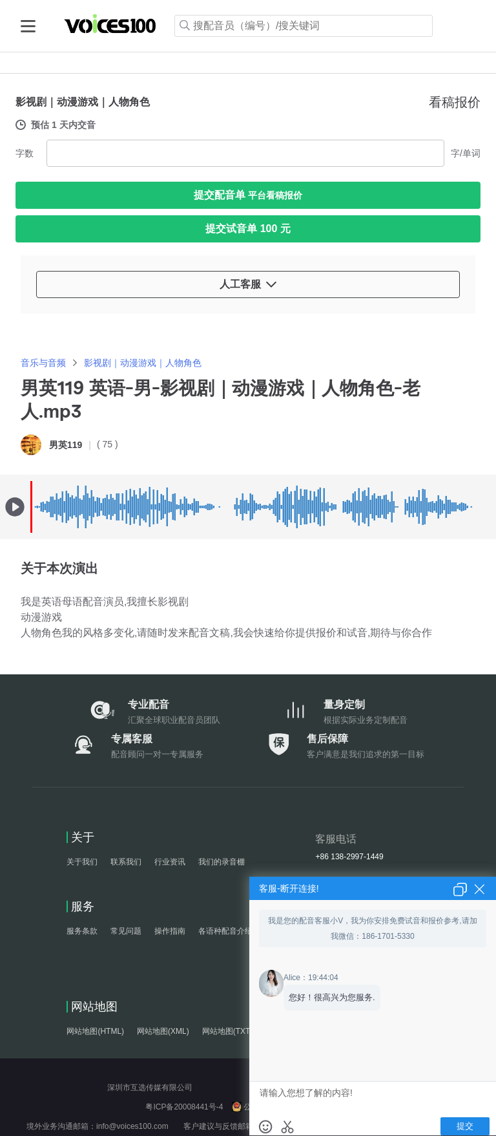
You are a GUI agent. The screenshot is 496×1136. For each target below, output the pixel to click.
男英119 (65, 445)
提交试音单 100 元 (248, 228)
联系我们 (125, 861)
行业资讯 (169, 861)
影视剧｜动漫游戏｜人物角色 (143, 363)
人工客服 (248, 284)
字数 (25, 153)
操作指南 (169, 931)
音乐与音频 (43, 363)
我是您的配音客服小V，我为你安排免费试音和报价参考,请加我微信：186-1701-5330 (372, 928)
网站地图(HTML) (95, 1031)
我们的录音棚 (221, 861)
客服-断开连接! (289, 888)
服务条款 (82, 931)
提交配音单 (248, 194)
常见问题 (125, 931)
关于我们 (82, 861)
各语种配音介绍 (225, 931)
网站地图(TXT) (227, 1031)
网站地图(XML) (163, 1031)
